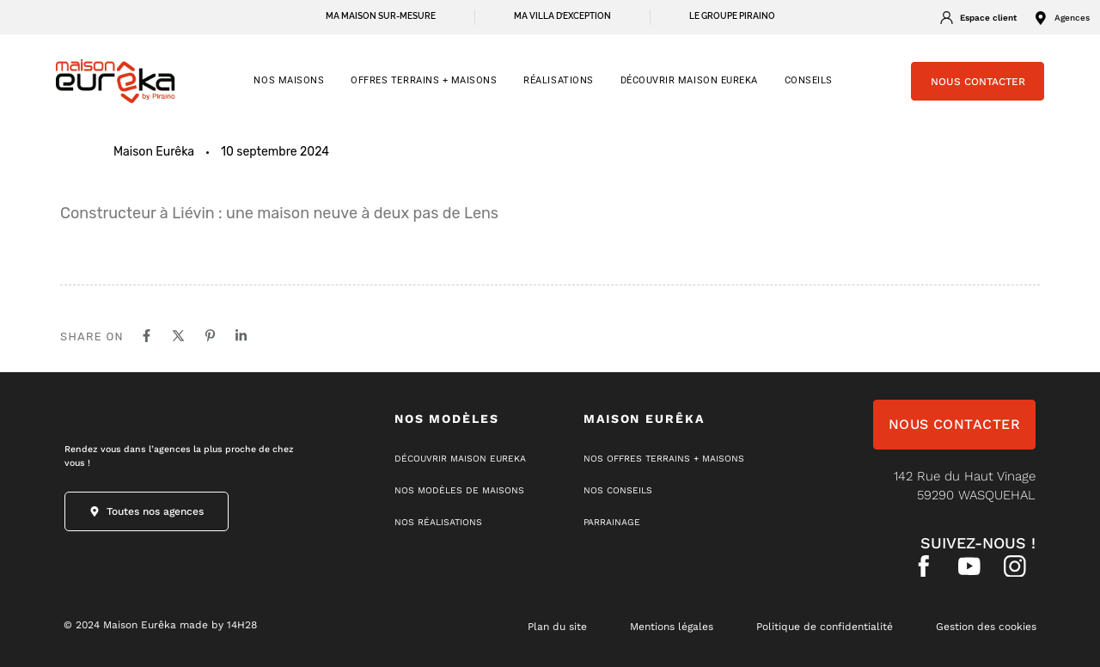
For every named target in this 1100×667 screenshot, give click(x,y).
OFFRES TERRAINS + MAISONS (424, 80)
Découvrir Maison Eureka (689, 80)
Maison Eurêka (153, 151)
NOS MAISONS (289, 80)
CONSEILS (809, 80)
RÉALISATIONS (558, 80)
